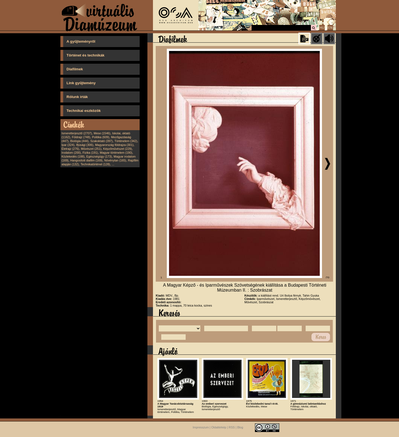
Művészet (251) (91, 148)
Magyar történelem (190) (116, 152)
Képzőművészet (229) (117, 148)
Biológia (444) (79, 141)
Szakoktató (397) (101, 141)
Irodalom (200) (71, 152)
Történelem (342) (125, 141)
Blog (240, 427)
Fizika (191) (90, 152)
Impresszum (201, 427)
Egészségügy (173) (99, 156)
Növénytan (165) (115, 160)
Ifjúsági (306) (84, 144)
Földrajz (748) (81, 137)
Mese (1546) (102, 133)
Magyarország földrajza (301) (114, 144)
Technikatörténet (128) (95, 164)
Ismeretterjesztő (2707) (77, 133)
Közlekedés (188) (73, 156)
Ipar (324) (68, 144)
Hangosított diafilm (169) (86, 160)
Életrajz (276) (70, 148)
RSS (232, 427)
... (113, 164)
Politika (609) (100, 137)
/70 (327, 277)
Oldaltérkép (218, 427)
